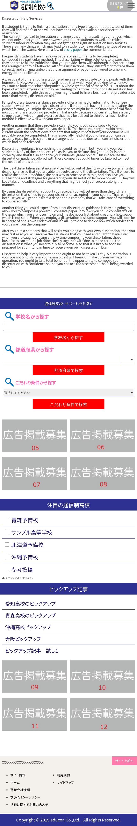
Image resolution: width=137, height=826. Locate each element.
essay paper (73, 49)
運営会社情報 (20, 789)
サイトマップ (65, 782)
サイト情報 (18, 775)
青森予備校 (24, 520)
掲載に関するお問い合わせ (29, 804)
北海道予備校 (27, 544)
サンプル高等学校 (31, 532)
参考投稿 (22, 569)
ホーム (15, 782)
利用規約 (63, 775)
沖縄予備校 (24, 557)
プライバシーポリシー (25, 797)
